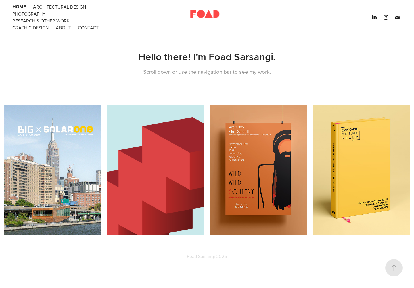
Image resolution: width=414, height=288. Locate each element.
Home (19, 6)
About (63, 27)
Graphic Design (30, 27)
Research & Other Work (41, 21)
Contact (88, 27)
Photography (28, 14)
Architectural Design (59, 7)
